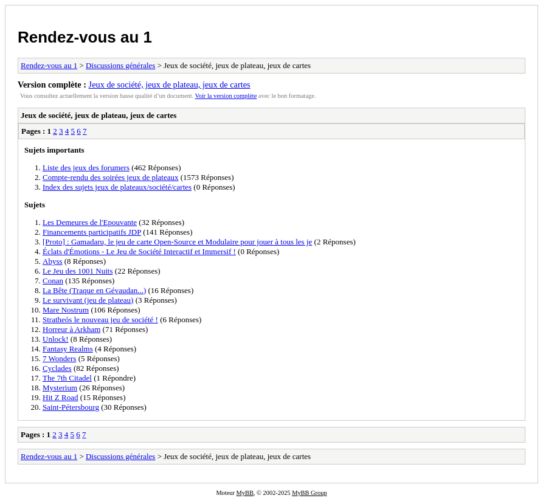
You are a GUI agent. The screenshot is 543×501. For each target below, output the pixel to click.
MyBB (245, 492)
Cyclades (57, 368)
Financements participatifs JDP (92, 232)
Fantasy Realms (68, 348)
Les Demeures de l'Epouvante (90, 222)
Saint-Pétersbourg (71, 407)
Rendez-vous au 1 (85, 37)
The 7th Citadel (67, 377)
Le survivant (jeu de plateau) (88, 300)
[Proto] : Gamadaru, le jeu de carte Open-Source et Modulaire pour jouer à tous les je (177, 241)
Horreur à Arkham (71, 329)
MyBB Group (309, 492)
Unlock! (56, 339)
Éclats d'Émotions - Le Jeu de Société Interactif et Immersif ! (139, 251)
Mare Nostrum (66, 309)
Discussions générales (120, 65)
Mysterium (60, 387)
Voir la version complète (226, 95)
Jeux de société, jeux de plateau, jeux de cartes (170, 84)
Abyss (53, 261)
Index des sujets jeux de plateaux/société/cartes (117, 187)
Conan (53, 280)
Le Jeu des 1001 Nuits (78, 270)
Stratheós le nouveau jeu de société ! (100, 319)
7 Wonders (59, 358)
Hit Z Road (60, 397)
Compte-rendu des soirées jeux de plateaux (110, 177)
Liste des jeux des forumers (86, 167)
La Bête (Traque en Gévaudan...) (94, 290)
